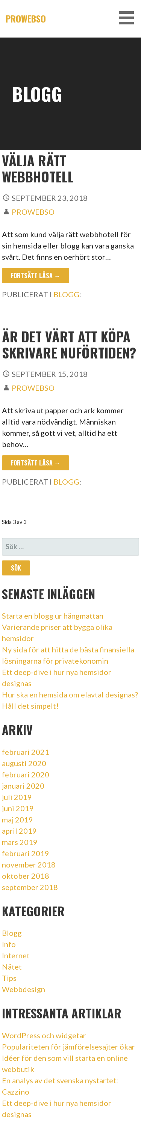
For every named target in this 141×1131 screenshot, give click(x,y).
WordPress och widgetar (44, 1035)
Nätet (12, 966)
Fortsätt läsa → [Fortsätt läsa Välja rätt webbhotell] (35, 275)
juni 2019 (18, 808)
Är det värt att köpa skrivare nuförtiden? (69, 344)
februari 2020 (25, 774)
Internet (16, 955)
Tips (9, 977)
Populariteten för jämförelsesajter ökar (68, 1046)
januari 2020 (23, 785)
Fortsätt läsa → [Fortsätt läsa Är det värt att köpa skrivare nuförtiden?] (35, 462)
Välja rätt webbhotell (38, 168)
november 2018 (29, 864)
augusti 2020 (24, 763)
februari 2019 (25, 853)
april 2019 (19, 830)
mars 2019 (20, 841)
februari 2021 (25, 751)
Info (9, 944)
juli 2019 (17, 796)
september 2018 (30, 887)
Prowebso (26, 18)
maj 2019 (17, 819)
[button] (129, 18)
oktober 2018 (25, 875)
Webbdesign (23, 989)
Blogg (66, 294)
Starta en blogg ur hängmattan (52, 615)
